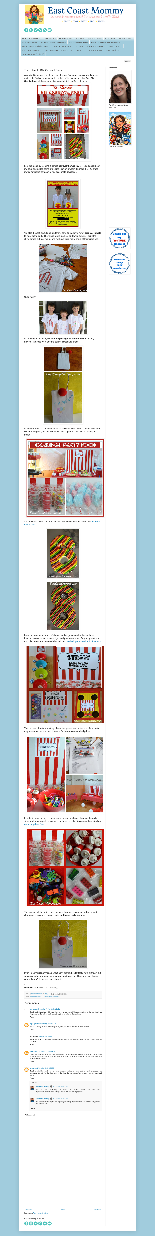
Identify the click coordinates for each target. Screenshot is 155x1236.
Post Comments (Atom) (40, 1213)
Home (63, 1210)
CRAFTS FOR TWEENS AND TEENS (58, 50)
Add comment (30, 1115)
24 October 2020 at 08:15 (61, 1099)
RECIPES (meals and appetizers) (53, 42)
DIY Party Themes (46, 996)
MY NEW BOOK (125, 38)
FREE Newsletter (112, 50)
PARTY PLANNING (29, 42)
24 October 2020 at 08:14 (61, 1086)
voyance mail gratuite (37, 1009)
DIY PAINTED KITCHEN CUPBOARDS (90, 46)
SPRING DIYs (50, 38)
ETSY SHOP (110, 38)
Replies (34, 1082)
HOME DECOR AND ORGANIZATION (105, 42)
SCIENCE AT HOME (94, 50)
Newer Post (28, 1210)
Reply (32, 1017)
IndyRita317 (34, 1051)
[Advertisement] (63, 1189)
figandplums (34, 1024)
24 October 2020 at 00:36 (45, 1068)
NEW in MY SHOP (95, 38)
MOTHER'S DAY (65, 38)
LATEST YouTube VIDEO (31, 38)
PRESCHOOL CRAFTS (31, 50)
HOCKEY (79, 50)
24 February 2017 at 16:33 (47, 1024)
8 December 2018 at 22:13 (47, 1036)
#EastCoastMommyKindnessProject (35, 46)
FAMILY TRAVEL (115, 46)
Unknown (33, 1068)
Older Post (97, 1210)
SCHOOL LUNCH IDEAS (62, 46)
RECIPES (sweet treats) (78, 42)
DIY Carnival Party (35, 996)
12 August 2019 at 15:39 (47, 1051)
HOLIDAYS (80, 38)
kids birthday (56, 996)
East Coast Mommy (48, 987)
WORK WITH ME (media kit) (33, 54)
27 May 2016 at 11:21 (53, 1009)
